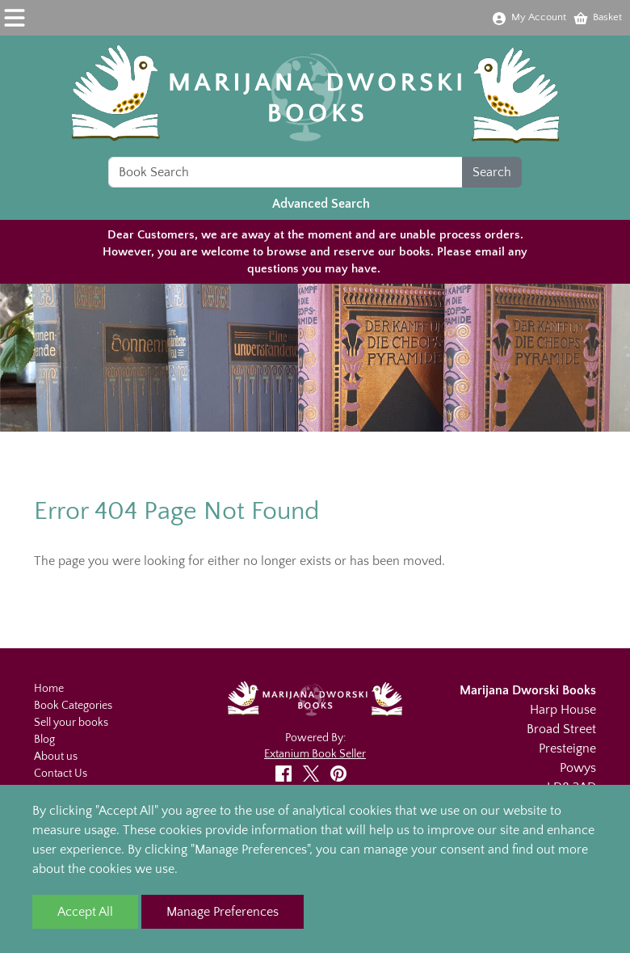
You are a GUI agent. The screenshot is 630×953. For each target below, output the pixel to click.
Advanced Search (321, 203)
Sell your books (71, 722)
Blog (44, 739)
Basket (597, 17)
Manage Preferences (222, 912)
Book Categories (73, 705)
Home (49, 688)
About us (56, 756)
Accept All (85, 912)
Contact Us (60, 773)
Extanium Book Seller (315, 754)
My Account (528, 17)
